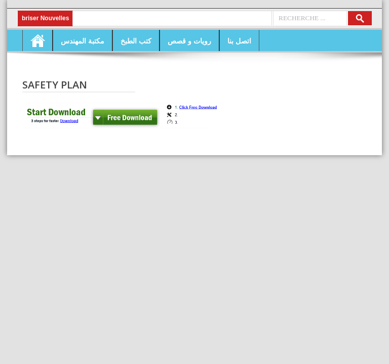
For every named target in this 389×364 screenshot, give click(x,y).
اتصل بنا (239, 41)
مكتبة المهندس (82, 41)
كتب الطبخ (136, 41)
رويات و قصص (189, 41)
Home (37, 40)
